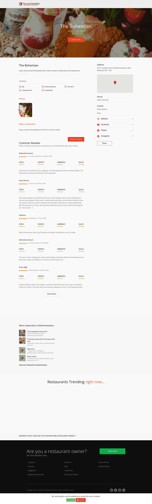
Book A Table (76, 40)
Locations (31, 462)
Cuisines (31, 466)
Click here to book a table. (50, 131)
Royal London (31, 357)
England (29, 12)
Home (21, 12)
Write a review (76, 140)
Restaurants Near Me (36, 475)
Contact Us (68, 470)
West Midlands (40, 12)
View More (51, 295)
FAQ (66, 466)
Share (104, 143)
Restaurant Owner (71, 475)
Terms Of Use (104, 462)
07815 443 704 (102, 100)
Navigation (32, 470)
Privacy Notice (104, 466)
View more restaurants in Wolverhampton (33, 366)
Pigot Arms (31, 350)
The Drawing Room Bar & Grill (37, 332)
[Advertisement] (51, 306)
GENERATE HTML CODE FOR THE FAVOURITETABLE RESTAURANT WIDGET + (47, 437)
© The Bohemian (23, 74)
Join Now (112, 451)
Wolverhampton (54, 12)
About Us (68, 462)
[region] (115, 84)
